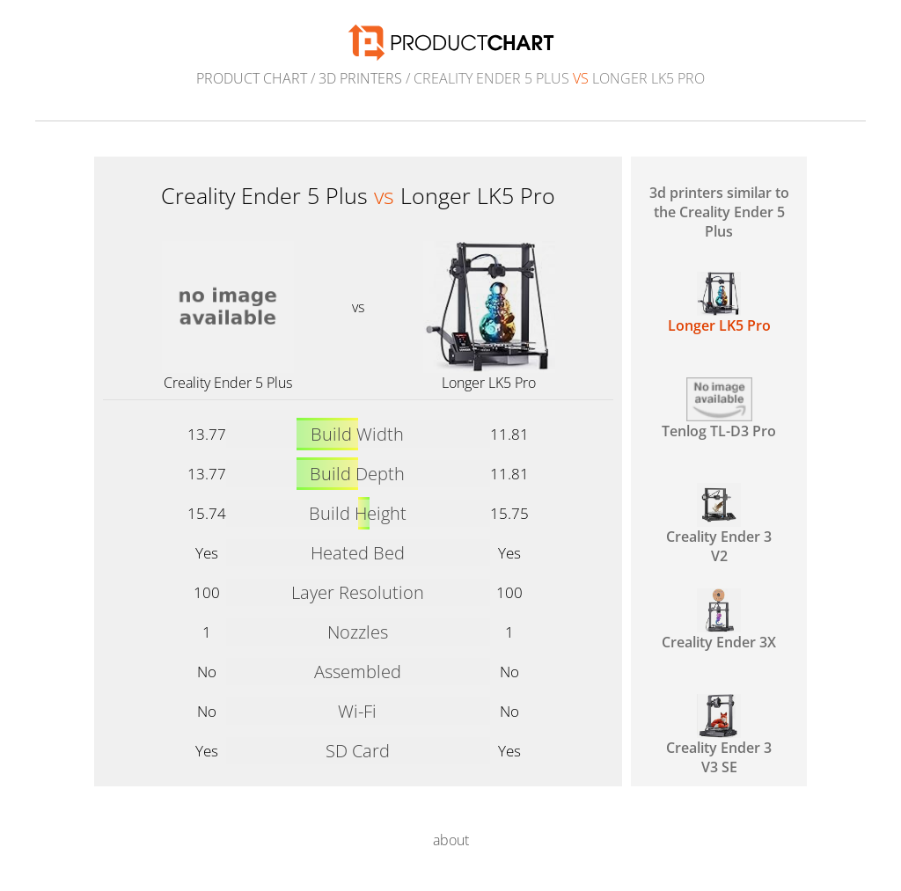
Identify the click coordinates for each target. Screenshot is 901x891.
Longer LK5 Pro (489, 382)
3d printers (360, 78)
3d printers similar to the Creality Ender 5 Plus (719, 212)
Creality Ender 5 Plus (228, 382)
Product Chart (251, 78)
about (451, 840)
